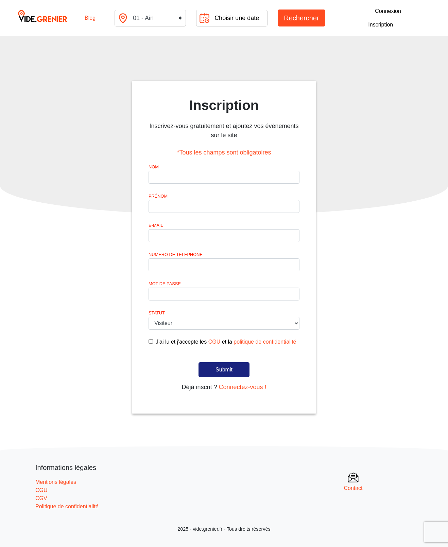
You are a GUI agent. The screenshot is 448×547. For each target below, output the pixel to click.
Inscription (380, 25)
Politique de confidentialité (67, 506)
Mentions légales (55, 482)
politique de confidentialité (265, 342)
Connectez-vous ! (242, 387)
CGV (41, 498)
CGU (214, 342)
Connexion (388, 11)
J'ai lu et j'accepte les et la (226, 342)
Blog (90, 18)
